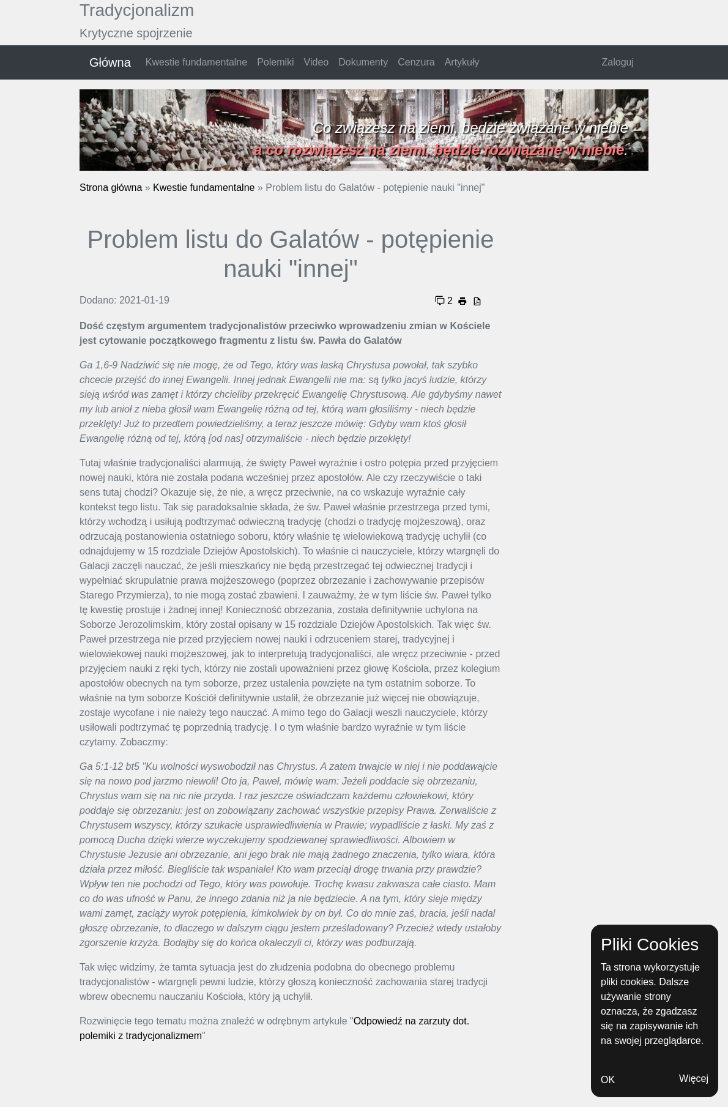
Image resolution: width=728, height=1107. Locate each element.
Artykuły (462, 62)
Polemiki (275, 62)
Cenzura (416, 62)
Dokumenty (363, 62)
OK (608, 1080)
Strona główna (111, 187)
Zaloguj (618, 62)
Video (316, 62)
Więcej (693, 1078)
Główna (110, 62)
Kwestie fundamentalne (196, 62)
